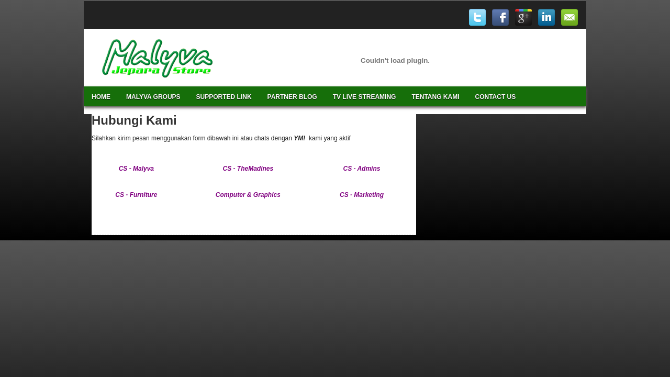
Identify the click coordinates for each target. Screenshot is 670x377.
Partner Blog (292, 97)
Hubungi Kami (134, 120)
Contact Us (495, 97)
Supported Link (224, 97)
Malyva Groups (153, 97)
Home (101, 97)
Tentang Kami (435, 97)
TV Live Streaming (364, 97)
